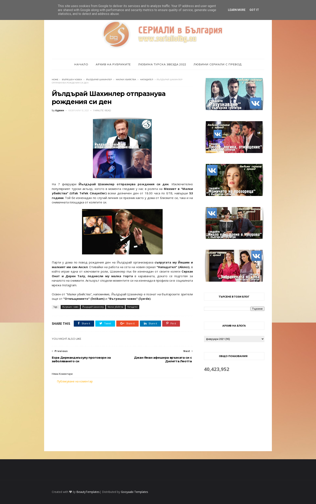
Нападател (146, 79)
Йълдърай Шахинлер (99, 79)
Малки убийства (126, 79)
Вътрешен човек (72, 79)
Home (55, 79)
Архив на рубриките (113, 64)
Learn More (236, 9)
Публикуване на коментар (75, 381)
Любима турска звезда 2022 (162, 64)
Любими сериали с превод (218, 64)
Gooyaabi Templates (134, 492)
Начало (81, 64)
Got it (254, 9)
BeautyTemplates (88, 492)
